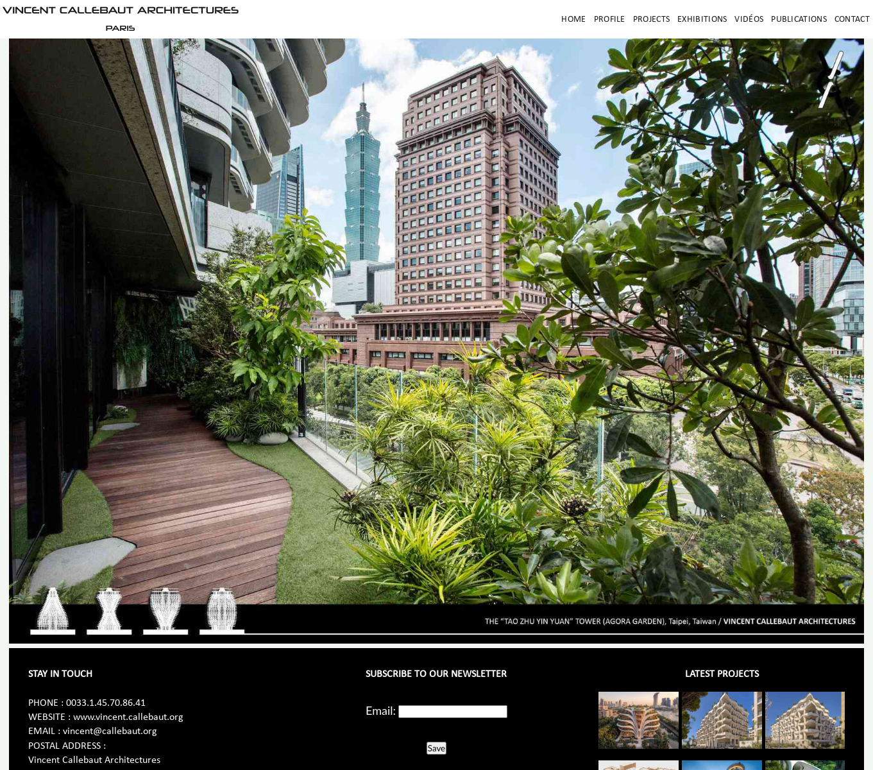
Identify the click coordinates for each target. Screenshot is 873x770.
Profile (609, 19)
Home (573, 19)
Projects (651, 19)
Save (436, 748)
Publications (799, 19)
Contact (852, 19)
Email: (381, 710)
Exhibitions (702, 19)
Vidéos (748, 19)
